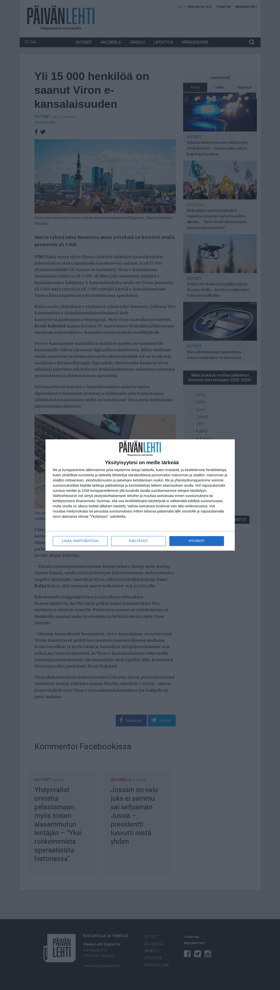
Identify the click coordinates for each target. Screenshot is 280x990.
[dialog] (140, 495)
